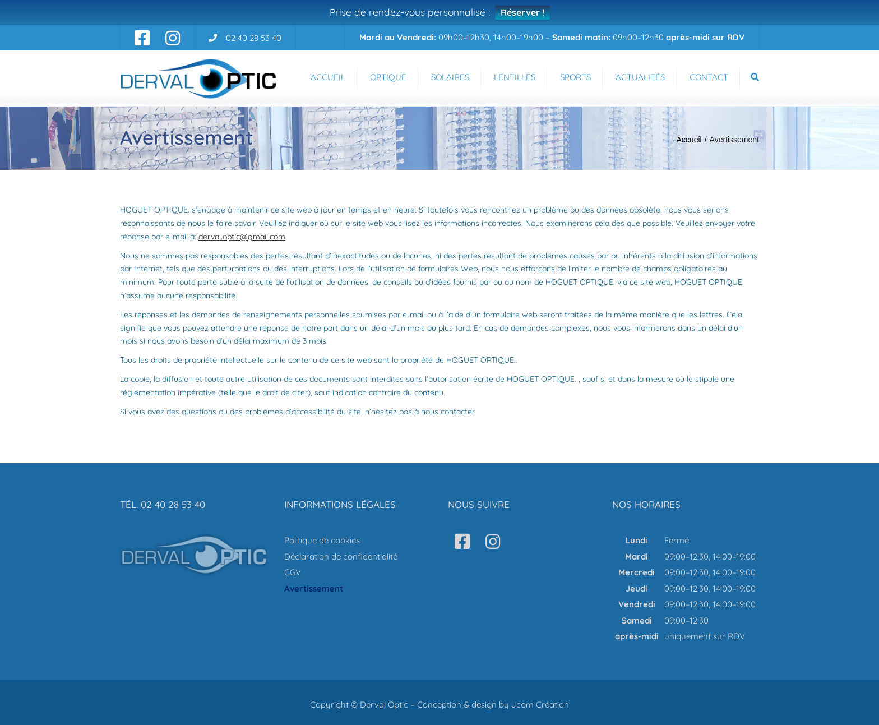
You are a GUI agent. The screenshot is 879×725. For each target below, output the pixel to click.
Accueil (328, 77)
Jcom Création (540, 704)
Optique (388, 77)
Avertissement (313, 588)
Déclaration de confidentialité (340, 556)
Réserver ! (522, 12)
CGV (292, 572)
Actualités (640, 77)
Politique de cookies (322, 540)
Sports (575, 77)
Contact (709, 77)
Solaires (450, 77)
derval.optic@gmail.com (241, 237)
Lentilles (514, 77)
